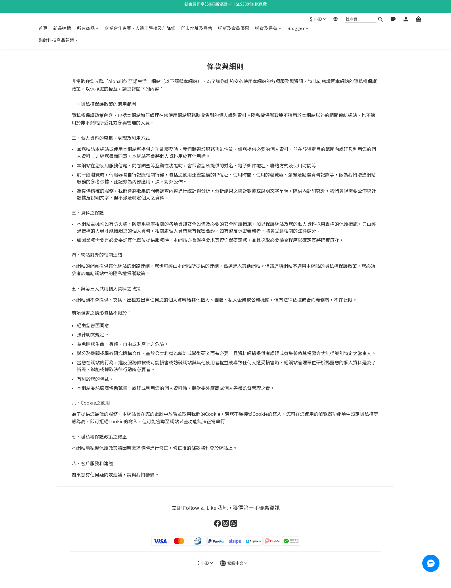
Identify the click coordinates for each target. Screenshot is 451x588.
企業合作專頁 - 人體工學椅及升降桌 (140, 28)
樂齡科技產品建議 (59, 40)
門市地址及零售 (197, 28)
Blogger (298, 28)
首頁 (43, 28)
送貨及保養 (268, 28)
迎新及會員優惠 (233, 28)
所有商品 (88, 28)
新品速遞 (62, 28)
